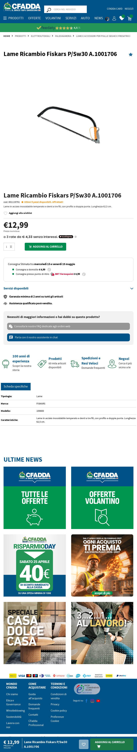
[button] (110, 17)
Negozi (129, 9)
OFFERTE (34, 18)
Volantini (53, 18)
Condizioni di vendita (59, 696)
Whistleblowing (15, 710)
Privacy (55, 704)
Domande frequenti (34, 706)
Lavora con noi (12, 725)
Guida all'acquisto (35, 696)
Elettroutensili (40, 36)
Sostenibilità (13, 717)
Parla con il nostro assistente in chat (33, 337)
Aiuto (85, 18)
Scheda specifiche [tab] (16, 386)
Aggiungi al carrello (45, 246)
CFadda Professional (36, 723)
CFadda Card (114, 9)
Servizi (70, 18)
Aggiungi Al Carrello (110, 744)
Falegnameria (63, 36)
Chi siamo (12, 694)
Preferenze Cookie (57, 719)
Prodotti (20, 36)
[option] (68, 125)
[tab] (68, 288)
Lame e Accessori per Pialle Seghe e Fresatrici (103, 36)
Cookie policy (59, 710)
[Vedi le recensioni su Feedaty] (68, 27)
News (98, 18)
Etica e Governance (13, 702)
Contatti (33, 715)
